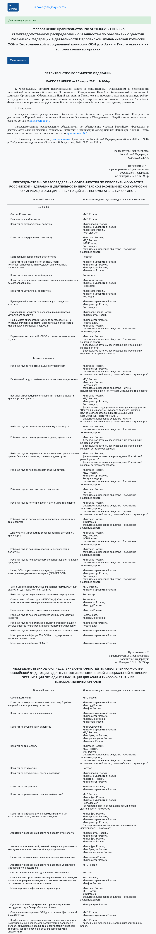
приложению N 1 (39, 120)
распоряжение (61, 139)
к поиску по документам (50, 7)
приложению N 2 (77, 133)
